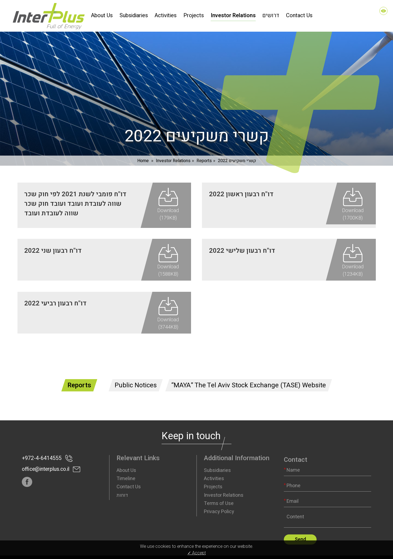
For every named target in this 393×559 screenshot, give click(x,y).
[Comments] (327, 507)
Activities (214, 466)
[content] (327, 507)
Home (143, 155)
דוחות (122, 483)
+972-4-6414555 (40, 446)
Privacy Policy (219, 499)
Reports (204, 155)
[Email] (327, 489)
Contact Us (129, 474)
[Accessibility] (383, 11)
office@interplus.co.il (44, 457)
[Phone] (327, 474)
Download (168, 205)
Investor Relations (173, 155)
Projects (213, 474)
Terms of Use (219, 491)
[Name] (327, 458)
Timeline (126, 466)
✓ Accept (196, 553)
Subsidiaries (217, 458)
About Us (126, 458)
